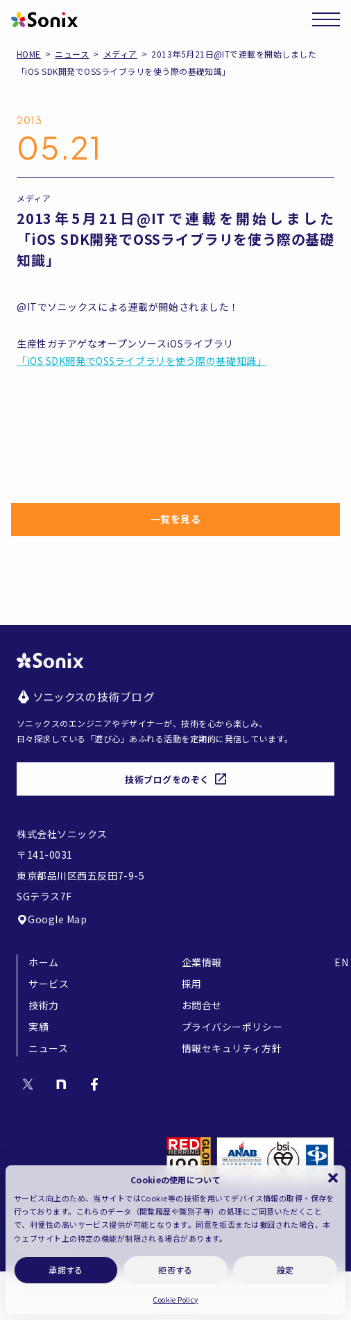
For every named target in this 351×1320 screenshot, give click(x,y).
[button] (333, 1178)
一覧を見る (176, 519)
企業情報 (202, 962)
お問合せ (202, 1005)
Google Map (52, 919)
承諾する (66, 1270)
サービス (48, 984)
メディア (120, 54)
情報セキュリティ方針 (232, 1048)
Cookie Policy (175, 1299)
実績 (38, 1027)
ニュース (72, 54)
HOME (29, 54)
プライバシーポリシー (232, 1027)
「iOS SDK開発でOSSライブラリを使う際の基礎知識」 (141, 361)
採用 (192, 984)
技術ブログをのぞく (175, 779)
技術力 (43, 1005)
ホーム (43, 962)
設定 (285, 1270)
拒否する (175, 1270)
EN (341, 962)
